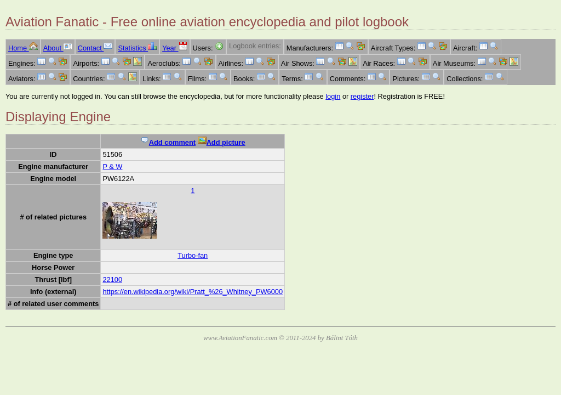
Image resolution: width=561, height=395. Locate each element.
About (57, 48)
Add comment (168, 142)
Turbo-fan (193, 255)
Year (174, 48)
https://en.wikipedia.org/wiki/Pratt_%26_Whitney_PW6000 (192, 291)
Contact (95, 48)
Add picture (221, 142)
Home (23, 48)
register (362, 96)
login (332, 96)
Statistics (137, 48)
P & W (112, 166)
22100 (112, 279)
